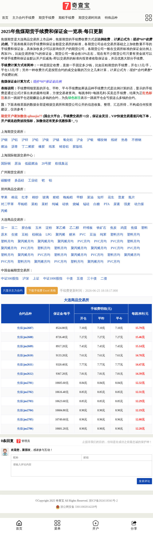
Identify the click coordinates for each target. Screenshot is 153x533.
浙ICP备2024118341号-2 (103, 500)
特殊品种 (111, 17)
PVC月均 (83, 241)
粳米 (72, 234)
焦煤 (134, 227)
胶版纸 (77, 146)
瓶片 (131, 197)
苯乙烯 (61, 227)
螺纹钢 (102, 139)
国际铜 (6, 163)
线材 (114, 139)
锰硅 (86, 204)
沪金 (80, 139)
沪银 (90, 139)
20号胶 (46, 163)
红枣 (25, 197)
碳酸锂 (6, 180)
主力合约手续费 (23, 17)
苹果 (4, 197)
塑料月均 (116, 234)
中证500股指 (10, 278)
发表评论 (144, 481)
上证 (36, 278)
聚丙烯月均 (26, 241)
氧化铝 (68, 139)
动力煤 (139, 204)
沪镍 (45, 139)
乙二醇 (74, 227)
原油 (18, 163)
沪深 (26, 278)
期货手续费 (47, 17)
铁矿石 (101, 227)
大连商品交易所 (76, 300)
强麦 (127, 204)
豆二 (14, 227)
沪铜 (4, 139)
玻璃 (45, 197)
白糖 (96, 204)
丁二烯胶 (28, 146)
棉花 (14, 197)
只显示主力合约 (13, 290)
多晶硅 (19, 180)
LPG (49, 234)
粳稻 (56, 197)
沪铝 (14, 139)
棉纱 (35, 197)
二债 (104, 278)
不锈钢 (136, 139)
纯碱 (55, 204)
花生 (111, 197)
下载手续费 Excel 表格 (42, 290)
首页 (5, 17)
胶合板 (26, 227)
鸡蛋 (124, 227)
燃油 (4, 146)
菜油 (90, 197)
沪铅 (35, 139)
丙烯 (4, 210)
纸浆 (52, 146)
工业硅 (33, 180)
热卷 (124, 139)
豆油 (93, 234)
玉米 (38, 227)
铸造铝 (64, 146)
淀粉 (49, 227)
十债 (69, 278)
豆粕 (25, 234)
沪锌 (25, 139)
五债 (80, 278)
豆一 (4, 227)
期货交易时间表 (89, 17)
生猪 (14, 234)
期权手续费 (67, 17)
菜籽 (45, 204)
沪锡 (56, 139)
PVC (82, 234)
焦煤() (25, 327)
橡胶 (41, 146)
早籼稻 (22, 204)
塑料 (144, 227)
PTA (107, 204)
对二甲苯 (7, 204)
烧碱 (76, 204)
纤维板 (88, 227)
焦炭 (113, 227)
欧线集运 (61, 163)
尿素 (117, 204)
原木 (4, 234)
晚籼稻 (68, 197)
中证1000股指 (52, 278)
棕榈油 (37, 234)
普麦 (121, 197)
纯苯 (103, 234)
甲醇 (80, 197)
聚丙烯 (60, 234)
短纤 (100, 197)
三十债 (92, 278)
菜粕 (34, 204)
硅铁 (65, 204)
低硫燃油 (31, 163)
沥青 (14, 146)
